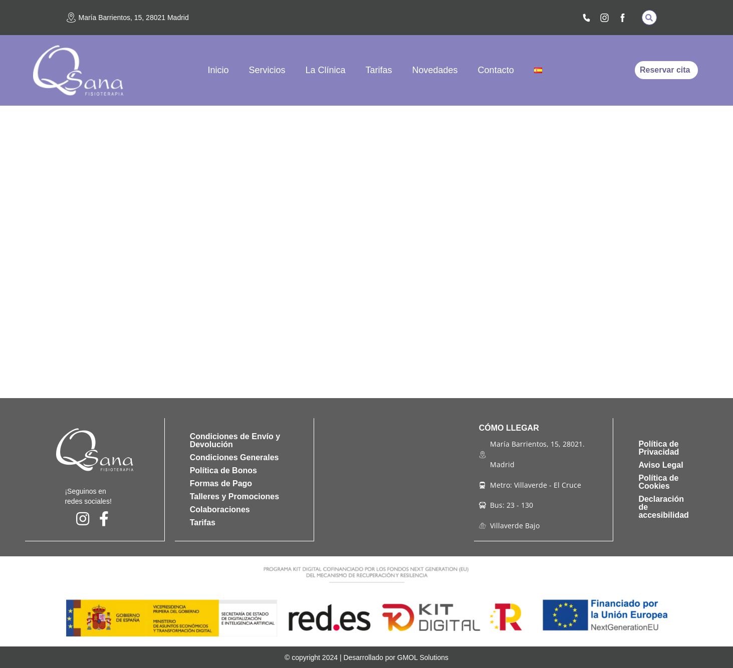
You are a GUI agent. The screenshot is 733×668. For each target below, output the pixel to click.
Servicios (267, 70)
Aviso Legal (660, 465)
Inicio (217, 70)
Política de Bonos (223, 470)
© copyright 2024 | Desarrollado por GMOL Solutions (366, 657)
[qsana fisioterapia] (393, 480)
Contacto (496, 70)
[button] (649, 17)
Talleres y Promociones (234, 496)
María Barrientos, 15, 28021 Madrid (134, 18)
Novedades (435, 70)
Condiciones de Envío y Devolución (235, 440)
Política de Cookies (658, 482)
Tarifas (379, 70)
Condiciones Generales (234, 457)
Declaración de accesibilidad (663, 507)
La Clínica (325, 70)
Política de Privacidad (658, 448)
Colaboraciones (220, 509)
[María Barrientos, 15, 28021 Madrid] (71, 18)
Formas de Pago (221, 483)
